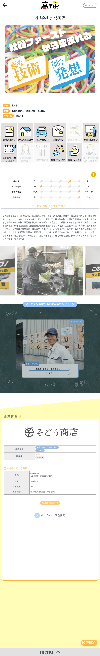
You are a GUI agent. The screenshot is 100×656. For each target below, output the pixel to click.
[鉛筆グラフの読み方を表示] (93, 174)
